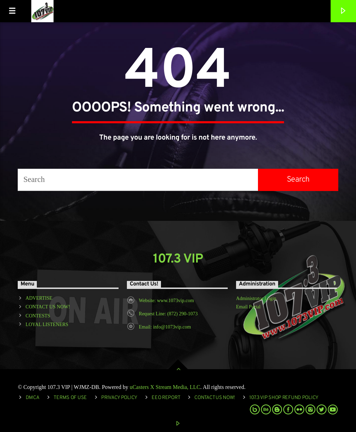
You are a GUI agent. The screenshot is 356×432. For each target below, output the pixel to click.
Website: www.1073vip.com (166, 300)
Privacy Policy (119, 397)
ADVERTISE (39, 298)
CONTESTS (38, 315)
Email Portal (248, 306)
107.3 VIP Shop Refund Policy (283, 397)
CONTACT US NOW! (48, 306)
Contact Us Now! (214, 397)
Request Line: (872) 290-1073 (168, 313)
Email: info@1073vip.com (165, 327)
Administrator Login (256, 298)
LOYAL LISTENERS (47, 324)
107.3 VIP (178, 259)
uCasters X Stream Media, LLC (165, 387)
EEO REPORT (166, 397)
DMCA (33, 397)
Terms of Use (70, 397)
